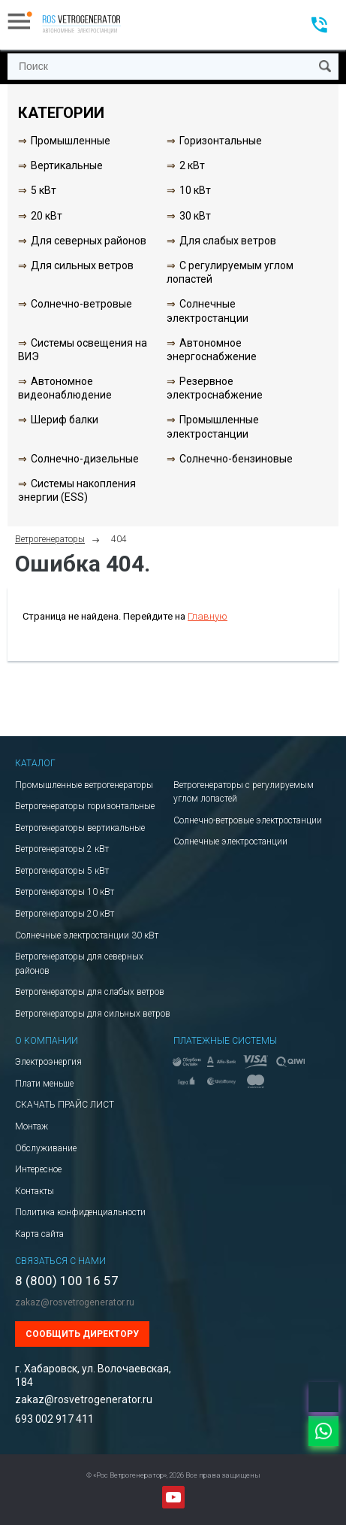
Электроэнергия (48, 1062)
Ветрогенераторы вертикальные (80, 828)
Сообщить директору (82, 1334)
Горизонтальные (220, 141)
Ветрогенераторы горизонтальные (85, 806)
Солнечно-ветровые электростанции (247, 820)
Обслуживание (46, 1148)
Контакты (34, 1191)
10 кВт (195, 190)
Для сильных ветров (82, 265)
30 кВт (195, 216)
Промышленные (70, 141)
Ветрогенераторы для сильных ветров (92, 1013)
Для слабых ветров (227, 241)
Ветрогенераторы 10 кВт (64, 892)
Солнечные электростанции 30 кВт (86, 935)
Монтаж (31, 1126)
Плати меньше (44, 1083)
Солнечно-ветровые (81, 304)
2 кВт (192, 165)
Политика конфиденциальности (80, 1212)
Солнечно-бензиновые (236, 459)
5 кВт (43, 190)
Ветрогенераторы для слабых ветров (89, 992)
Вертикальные (67, 165)
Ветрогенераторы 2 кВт (62, 849)
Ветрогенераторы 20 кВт (64, 913)
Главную (207, 616)
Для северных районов (88, 241)
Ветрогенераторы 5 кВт (62, 871)
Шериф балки (64, 420)
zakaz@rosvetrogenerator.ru (74, 1302)
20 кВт (46, 216)
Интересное (38, 1169)
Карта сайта (39, 1234)
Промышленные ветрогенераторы (84, 785)
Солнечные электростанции (230, 841)
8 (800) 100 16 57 (67, 1281)
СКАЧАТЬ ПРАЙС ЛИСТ (64, 1104)
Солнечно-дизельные (85, 459)
